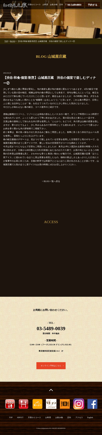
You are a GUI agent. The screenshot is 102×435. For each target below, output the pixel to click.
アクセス (68, 5)
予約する (92, 5)
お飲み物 (53, 5)
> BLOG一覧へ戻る (51, 181)
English (77, 5)
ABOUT (20, 418)
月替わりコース (34, 5)
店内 (61, 5)
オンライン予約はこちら (51, 366)
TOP (24, 5)
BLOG (12, 41)
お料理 (45, 5)
